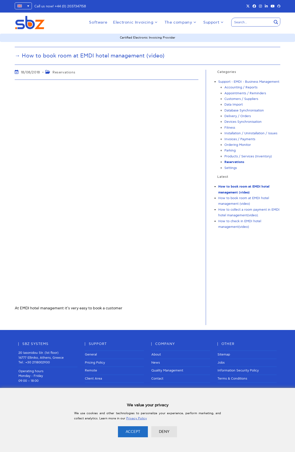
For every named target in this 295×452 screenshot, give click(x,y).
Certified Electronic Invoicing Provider (147, 38)
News (155, 363)
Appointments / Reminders (245, 93)
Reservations (63, 72)
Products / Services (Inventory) (248, 156)
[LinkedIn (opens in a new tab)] (266, 6)
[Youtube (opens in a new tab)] (272, 6)
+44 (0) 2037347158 (70, 6)
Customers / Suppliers (241, 99)
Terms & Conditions (232, 379)
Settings (230, 168)
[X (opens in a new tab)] (248, 6)
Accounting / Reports (240, 87)
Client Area (93, 379)
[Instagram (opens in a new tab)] (260, 6)
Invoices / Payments (239, 139)
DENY (164, 431)
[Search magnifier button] (276, 22)
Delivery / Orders (237, 116)
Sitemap (224, 354)
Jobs (221, 363)
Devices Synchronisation (243, 122)
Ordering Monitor (237, 145)
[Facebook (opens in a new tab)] (254, 6)
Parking (230, 150)
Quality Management (167, 370)
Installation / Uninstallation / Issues (250, 133)
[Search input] (251, 22)
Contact (157, 379)
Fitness (229, 128)
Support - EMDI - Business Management (248, 82)
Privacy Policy (136, 418)
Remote (91, 370)
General (91, 354)
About (156, 354)
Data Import (233, 105)
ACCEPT (133, 431)
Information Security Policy (238, 370)
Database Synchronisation (244, 110)
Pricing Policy (95, 363)
